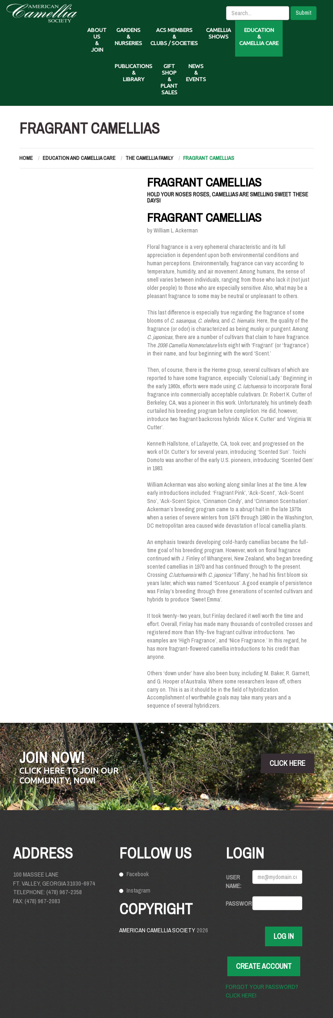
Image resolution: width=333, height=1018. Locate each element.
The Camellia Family (149, 158)
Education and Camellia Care (79, 158)
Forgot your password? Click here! (262, 991)
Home (26, 158)
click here (288, 763)
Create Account (264, 966)
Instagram (138, 890)
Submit (303, 12)
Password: (236, 903)
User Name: (233, 881)
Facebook (138, 874)
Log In (284, 936)
